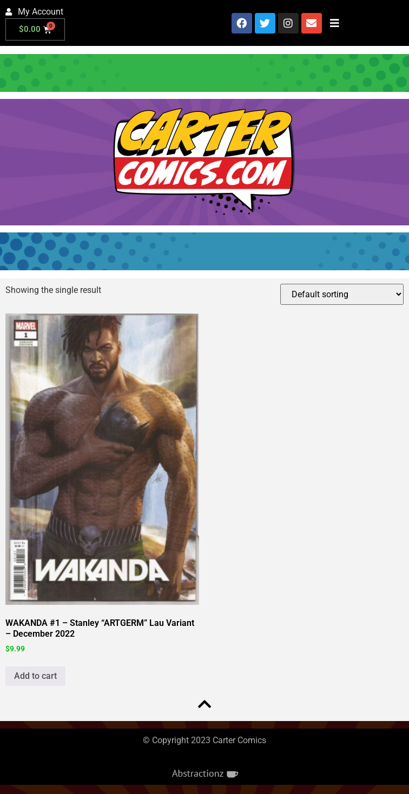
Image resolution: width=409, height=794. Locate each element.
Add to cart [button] (35, 676)
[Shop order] (342, 294)
